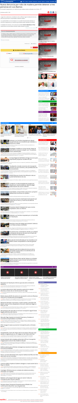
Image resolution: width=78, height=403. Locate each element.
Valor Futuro (24, 401)
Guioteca (29, 401)
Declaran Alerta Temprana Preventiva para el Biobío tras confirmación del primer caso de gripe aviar (16, 385)
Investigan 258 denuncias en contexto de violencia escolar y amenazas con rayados (17, 370)
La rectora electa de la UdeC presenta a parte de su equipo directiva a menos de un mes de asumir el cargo (17, 290)
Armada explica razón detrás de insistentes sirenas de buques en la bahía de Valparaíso (43, 177)
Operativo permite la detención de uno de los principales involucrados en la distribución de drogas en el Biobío (22, 250)
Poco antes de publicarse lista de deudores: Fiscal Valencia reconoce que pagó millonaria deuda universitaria (43, 144)
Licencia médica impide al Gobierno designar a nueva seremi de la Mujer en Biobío (19, 364)
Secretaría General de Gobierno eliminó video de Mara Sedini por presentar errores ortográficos (43, 182)
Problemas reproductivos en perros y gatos (43, 360)
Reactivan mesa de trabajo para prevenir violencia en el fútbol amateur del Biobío (23, 224)
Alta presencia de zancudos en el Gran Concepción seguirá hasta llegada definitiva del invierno (19, 311)
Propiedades (37, 401)
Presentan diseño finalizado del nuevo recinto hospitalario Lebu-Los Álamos (22, 207)
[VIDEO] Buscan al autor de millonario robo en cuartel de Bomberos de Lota (22, 176)
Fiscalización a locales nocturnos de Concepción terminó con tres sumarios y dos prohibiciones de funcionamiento (23, 167)
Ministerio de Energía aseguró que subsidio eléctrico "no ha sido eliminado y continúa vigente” (42, 116)
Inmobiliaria (33, 401)
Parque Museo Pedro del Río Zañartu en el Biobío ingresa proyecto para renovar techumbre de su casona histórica (23, 260)
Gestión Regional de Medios (13, 399)
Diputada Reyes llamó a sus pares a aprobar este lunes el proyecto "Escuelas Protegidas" (45, 316)
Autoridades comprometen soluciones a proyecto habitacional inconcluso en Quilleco (23, 192)
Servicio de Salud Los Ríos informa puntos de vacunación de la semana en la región (45, 299)
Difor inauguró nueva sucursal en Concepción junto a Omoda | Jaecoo (18, 325)
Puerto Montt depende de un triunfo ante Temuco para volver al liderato (45, 346)
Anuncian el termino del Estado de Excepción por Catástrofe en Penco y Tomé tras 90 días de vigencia (23, 200)
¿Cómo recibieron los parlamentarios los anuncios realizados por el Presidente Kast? (44, 388)
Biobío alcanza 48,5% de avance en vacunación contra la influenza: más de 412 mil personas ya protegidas (19, 296)
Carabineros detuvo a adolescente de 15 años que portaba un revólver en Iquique (45, 294)
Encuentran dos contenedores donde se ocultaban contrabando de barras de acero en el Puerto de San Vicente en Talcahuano (23, 233)
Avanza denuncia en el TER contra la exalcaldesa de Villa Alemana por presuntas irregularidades (43, 166)
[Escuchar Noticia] (40, 9)
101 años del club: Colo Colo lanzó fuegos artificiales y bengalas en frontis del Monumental (43, 109)
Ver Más (47, 327)
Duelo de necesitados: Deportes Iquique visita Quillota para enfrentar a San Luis (45, 337)
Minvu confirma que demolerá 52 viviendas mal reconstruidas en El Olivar (43, 160)
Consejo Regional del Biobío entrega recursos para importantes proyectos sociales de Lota (23, 158)
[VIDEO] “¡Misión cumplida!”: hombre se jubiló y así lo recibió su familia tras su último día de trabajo (45, 287)
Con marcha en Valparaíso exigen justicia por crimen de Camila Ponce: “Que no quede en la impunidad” (43, 94)
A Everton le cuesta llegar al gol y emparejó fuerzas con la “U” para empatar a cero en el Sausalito (43, 105)
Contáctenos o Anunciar (22, 399)
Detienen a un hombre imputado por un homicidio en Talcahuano (23, 216)
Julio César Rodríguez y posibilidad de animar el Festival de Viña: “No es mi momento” (45, 291)
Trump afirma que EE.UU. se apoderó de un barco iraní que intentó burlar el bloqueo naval (45, 304)
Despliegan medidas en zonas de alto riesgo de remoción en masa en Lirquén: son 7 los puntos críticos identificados (22, 150)
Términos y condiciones (31, 399)
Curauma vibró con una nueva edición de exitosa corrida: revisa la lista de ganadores (45, 320)
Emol (21, 401)
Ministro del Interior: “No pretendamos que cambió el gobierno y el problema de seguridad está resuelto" (43, 121)
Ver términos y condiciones (19, 66)
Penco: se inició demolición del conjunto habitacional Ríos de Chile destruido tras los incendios (19, 355)
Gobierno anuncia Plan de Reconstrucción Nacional (45, 373)
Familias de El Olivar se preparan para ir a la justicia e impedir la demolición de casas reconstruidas (43, 156)
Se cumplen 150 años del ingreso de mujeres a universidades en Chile (44, 357)
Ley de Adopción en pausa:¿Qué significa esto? (44, 395)
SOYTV (2, 266)
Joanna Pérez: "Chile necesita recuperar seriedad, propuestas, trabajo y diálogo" (44, 365)
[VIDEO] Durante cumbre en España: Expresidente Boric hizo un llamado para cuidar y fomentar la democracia (43, 172)
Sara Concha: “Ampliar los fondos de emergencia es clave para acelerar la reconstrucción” (44, 379)
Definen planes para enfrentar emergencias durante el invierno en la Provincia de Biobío (19, 347)
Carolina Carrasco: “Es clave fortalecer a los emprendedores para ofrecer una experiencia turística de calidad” (44, 384)
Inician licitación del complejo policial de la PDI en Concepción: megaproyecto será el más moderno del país (18, 340)
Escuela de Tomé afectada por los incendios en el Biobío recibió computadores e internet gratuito (23, 240)
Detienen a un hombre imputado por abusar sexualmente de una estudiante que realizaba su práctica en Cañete (23, 142)
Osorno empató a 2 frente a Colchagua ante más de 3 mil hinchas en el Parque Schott (45, 342)
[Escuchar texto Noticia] (36, 27)
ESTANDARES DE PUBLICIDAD (39, 399)
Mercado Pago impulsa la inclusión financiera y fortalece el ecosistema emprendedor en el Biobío (17, 317)
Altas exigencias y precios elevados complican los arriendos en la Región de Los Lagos (45, 313)
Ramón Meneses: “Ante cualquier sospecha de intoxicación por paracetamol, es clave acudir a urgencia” (44, 392)
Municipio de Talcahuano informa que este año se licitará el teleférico (17, 283)
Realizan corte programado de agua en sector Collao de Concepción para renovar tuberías (16, 378)
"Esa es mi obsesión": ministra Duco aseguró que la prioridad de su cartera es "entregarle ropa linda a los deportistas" (43, 99)
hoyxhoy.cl (41, 401)
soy (12, 146)
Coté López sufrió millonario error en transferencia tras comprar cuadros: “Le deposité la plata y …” (43, 189)
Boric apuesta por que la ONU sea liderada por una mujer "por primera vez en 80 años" (43, 149)
